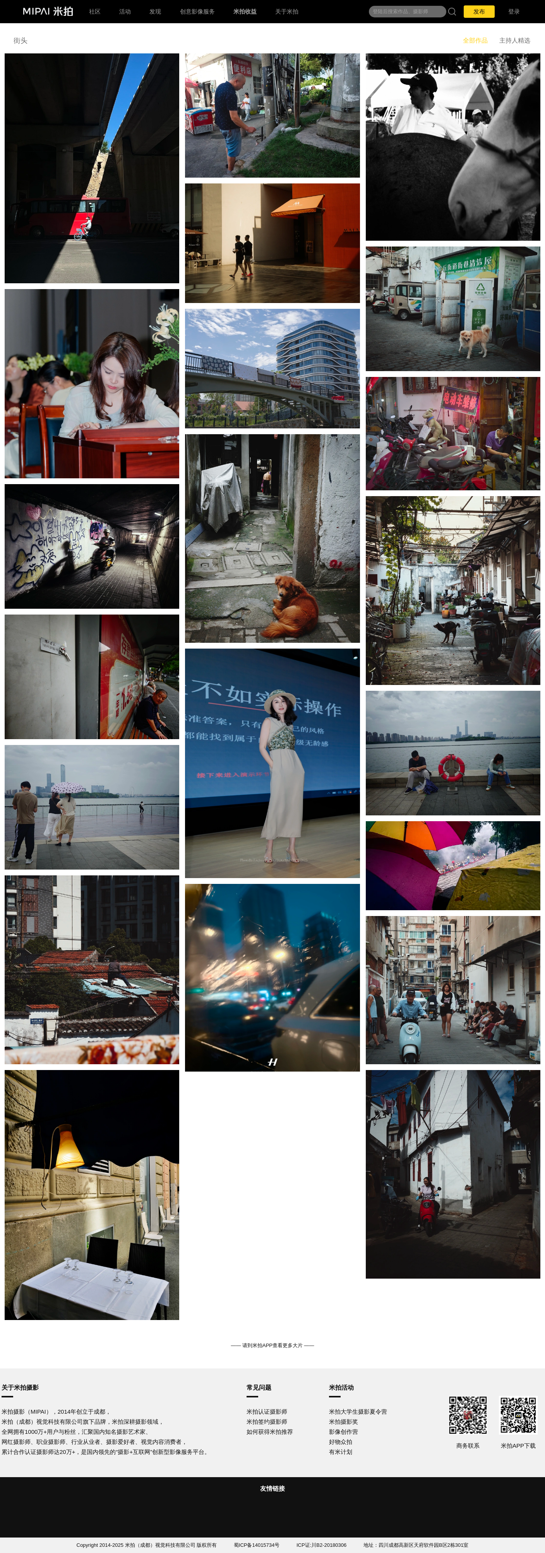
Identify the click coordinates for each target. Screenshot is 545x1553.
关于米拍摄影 (20, 1387)
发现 (155, 11)
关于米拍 (286, 11)
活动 (125, 11)
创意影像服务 (197, 11)
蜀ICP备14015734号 (257, 1545)
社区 (95, 11)
